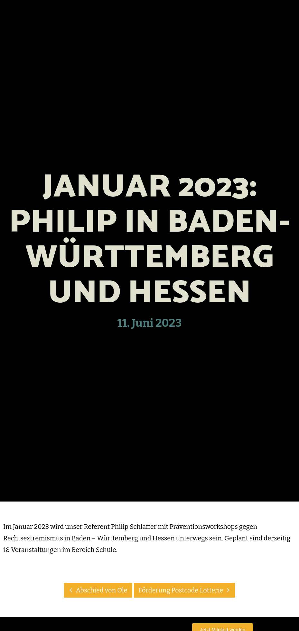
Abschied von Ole (96, 590)
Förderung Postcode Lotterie (186, 590)
